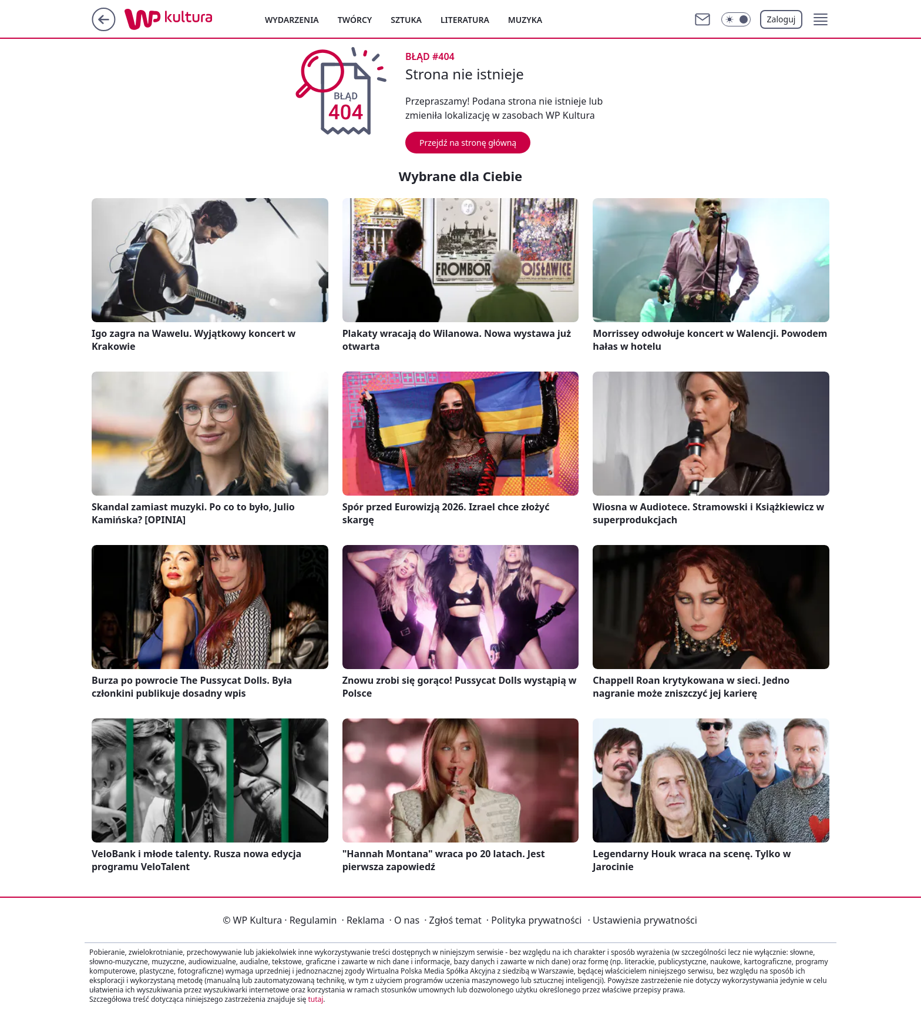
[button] (820, 19)
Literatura (465, 19)
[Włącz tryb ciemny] (736, 19)
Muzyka (525, 19)
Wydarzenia (292, 19)
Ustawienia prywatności (642, 920)
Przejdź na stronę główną (467, 142)
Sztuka (406, 19)
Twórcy (355, 19)
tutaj (315, 999)
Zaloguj (781, 19)
